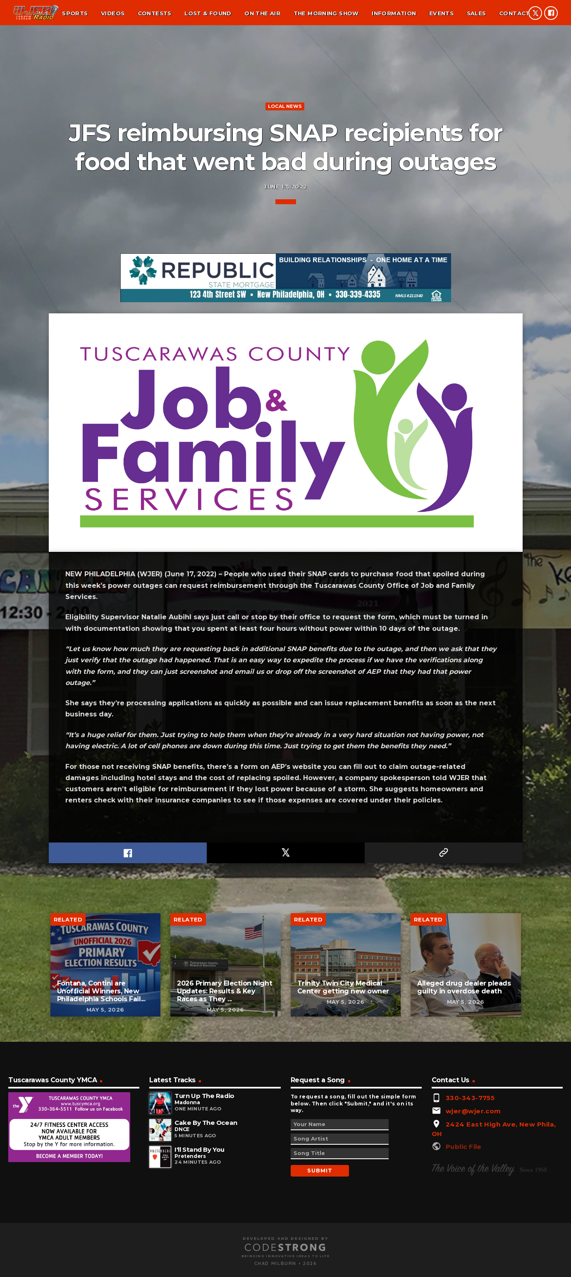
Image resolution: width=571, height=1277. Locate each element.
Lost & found (208, 13)
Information (394, 13)
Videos (112, 13)
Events (441, 13)
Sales (476, 13)
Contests (155, 13)
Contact (514, 13)
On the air (262, 13)
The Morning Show (326, 13)
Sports (75, 13)
